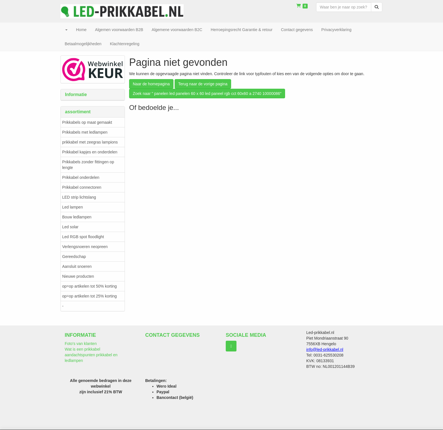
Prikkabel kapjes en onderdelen (89, 152)
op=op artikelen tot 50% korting (89, 286)
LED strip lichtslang (79, 197)
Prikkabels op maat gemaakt (87, 122)
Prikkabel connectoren (81, 187)
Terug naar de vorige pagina (202, 84)
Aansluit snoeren (77, 266)
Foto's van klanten (81, 343)
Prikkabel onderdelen (80, 177)
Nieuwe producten (78, 276)
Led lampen (72, 207)
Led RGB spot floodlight (83, 236)
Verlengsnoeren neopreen (85, 246)
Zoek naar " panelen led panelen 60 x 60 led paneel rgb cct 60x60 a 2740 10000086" (207, 93)
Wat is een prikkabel (82, 349)
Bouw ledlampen (77, 217)
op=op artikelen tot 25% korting (89, 296)
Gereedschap (74, 256)
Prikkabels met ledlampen (84, 132)
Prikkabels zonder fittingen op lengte (88, 165)
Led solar (70, 227)
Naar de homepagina (151, 84)
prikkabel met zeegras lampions (90, 142)
